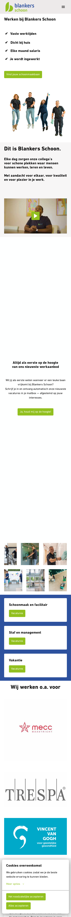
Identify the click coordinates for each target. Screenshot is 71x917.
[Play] (35, 216)
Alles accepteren (18, 905)
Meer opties (15, 884)
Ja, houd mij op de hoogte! (35, 412)
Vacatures (17, 613)
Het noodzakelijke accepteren (25, 896)
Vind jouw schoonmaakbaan (23, 74)
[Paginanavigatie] (63, 6)
